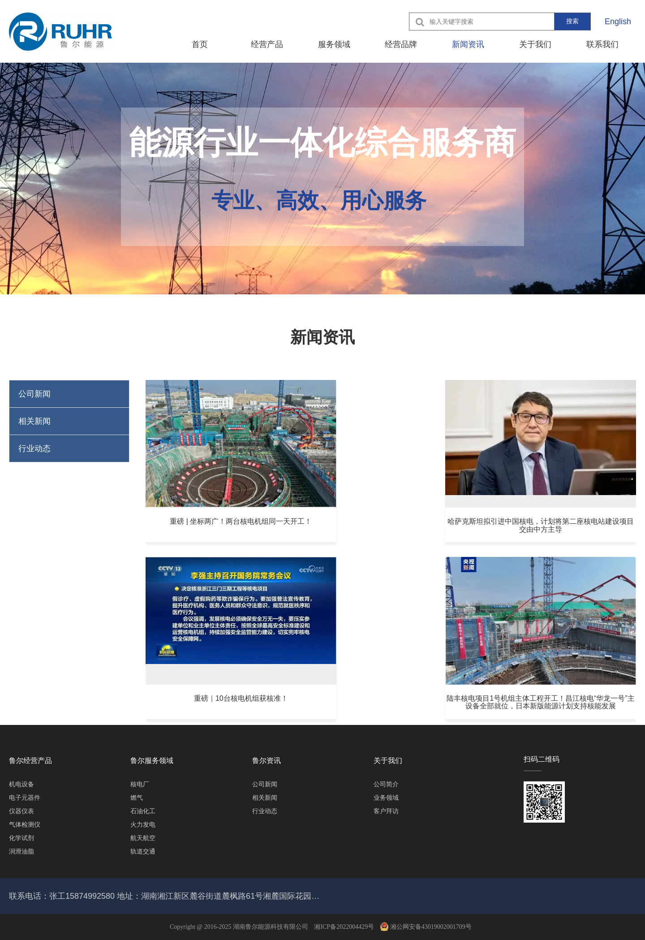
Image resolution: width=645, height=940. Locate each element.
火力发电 (142, 824)
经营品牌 (401, 44)
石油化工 (142, 811)
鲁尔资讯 (266, 760)
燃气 (136, 797)
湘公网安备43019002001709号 (426, 926)
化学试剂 (21, 837)
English (618, 21)
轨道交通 (142, 851)
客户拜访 (386, 811)
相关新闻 (34, 421)
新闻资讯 (468, 44)
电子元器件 (24, 797)
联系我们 (602, 44)
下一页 (405, 712)
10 (374, 712)
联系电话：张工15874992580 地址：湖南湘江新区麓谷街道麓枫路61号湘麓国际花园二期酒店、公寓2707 (165, 896)
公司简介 (386, 784)
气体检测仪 (24, 824)
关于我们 (535, 44)
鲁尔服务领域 (151, 760)
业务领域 (386, 797)
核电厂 (139, 784)
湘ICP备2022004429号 (344, 926)
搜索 (572, 21)
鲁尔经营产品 (30, 760)
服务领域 (334, 44)
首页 (200, 44)
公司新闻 (34, 393)
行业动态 (34, 448)
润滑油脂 (21, 851)
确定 (519, 712)
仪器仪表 (21, 811)
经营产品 (267, 44)
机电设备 (21, 784)
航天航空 (142, 837)
